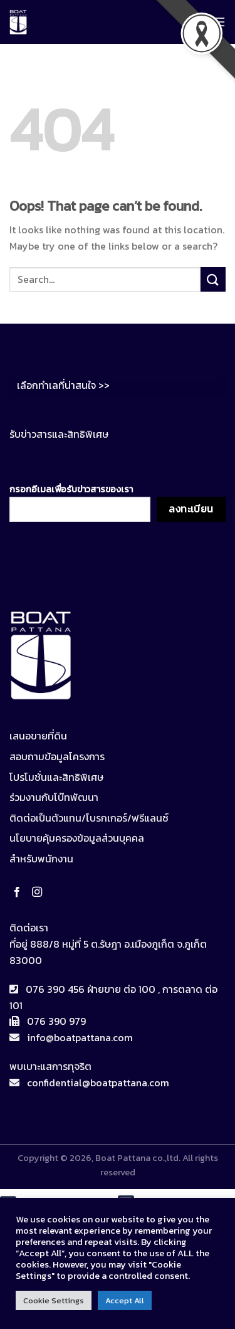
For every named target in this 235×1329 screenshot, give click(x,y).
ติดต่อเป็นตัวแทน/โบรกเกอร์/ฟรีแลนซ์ (89, 817)
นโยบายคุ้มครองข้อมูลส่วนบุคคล (76, 837)
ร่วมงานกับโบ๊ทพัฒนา (53, 797)
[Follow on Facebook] (19, 892)
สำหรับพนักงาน (41, 858)
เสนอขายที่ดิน (38, 735)
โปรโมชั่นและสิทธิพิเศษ (56, 777)
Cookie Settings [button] (53, 1300)
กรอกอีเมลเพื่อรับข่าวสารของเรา (79, 502)
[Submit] (213, 279)
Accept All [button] (124, 1300)
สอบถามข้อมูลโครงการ (57, 756)
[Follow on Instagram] (39, 892)
